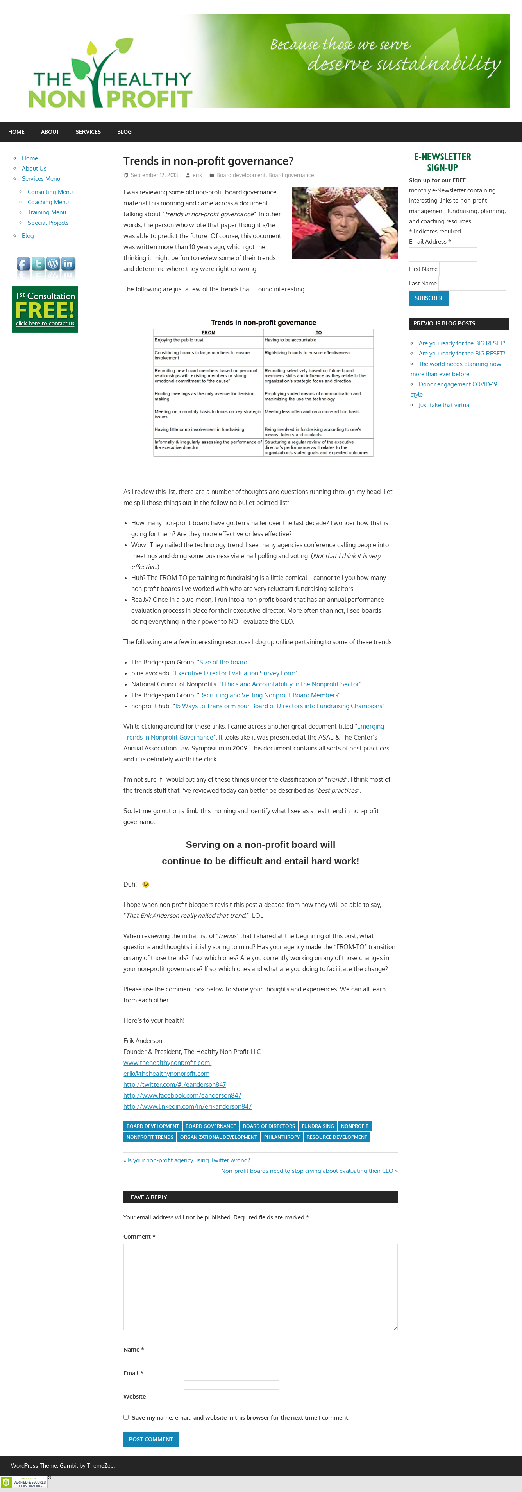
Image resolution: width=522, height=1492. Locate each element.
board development (153, 1126)
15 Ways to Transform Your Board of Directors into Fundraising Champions (278, 706)
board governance (211, 1126)
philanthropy (282, 1137)
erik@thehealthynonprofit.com (166, 1073)
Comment (139, 1236)
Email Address (430, 241)
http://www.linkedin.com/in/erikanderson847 (187, 1106)
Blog (124, 131)
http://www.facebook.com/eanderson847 (182, 1095)
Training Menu (47, 212)
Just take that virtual (445, 405)
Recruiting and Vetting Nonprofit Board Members (268, 695)
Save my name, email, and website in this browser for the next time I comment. (240, 1417)
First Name (424, 268)
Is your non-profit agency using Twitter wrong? (188, 1160)
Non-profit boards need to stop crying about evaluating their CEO (307, 1170)
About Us (34, 168)
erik (197, 175)
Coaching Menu (48, 202)
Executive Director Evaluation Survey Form (235, 673)
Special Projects (48, 222)
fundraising (318, 1126)
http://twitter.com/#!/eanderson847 (174, 1084)
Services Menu (41, 178)
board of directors (269, 1126)
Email (133, 1373)
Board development (241, 175)
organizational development (218, 1137)
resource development (337, 1137)
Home (16, 131)
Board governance (291, 175)
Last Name (423, 283)
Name (133, 1349)
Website (134, 1396)
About (50, 131)
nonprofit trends (150, 1137)
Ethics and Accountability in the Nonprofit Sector (290, 684)
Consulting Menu (50, 192)
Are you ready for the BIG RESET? (462, 343)
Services (88, 131)
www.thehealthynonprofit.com (167, 1062)
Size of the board (223, 662)
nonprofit (354, 1126)
